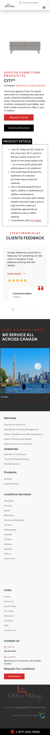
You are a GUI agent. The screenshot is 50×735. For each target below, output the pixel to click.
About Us (8, 601)
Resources (9, 616)
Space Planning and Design (18, 439)
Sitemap (8, 707)
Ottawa (7, 539)
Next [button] (44, 369)
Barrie (7, 510)
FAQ (6, 625)
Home (7, 596)
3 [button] (21, 309)
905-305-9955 (10, 651)
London (8, 525)
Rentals (8, 479)
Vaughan (8, 549)
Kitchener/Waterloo (14, 520)
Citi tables (35, 220)
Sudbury (8, 544)
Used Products (11, 483)
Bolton (7, 553)
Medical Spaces (12, 464)
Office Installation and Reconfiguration (23, 434)
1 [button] (13, 309)
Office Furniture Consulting (17, 444)
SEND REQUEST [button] (14, 676)
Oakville (8, 534)
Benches (21, 86)
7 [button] (37, 309)
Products (8, 620)
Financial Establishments (16, 459)
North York (9, 558)
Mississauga (10, 529)
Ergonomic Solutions (14, 424)
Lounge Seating (36, 86)
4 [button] (25, 309)
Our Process (10, 606)
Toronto (8, 505)
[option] (25, 274)
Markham (8, 501)
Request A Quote (18, 117)
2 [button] (17, 309)
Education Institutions (15, 454)
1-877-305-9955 (25, 732)
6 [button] (33, 309)
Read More (14, 274)
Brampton (9, 515)
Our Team (9, 611)
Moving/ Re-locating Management (21, 429)
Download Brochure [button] (19, 128)
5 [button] (29, 309)
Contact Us (10, 630)
